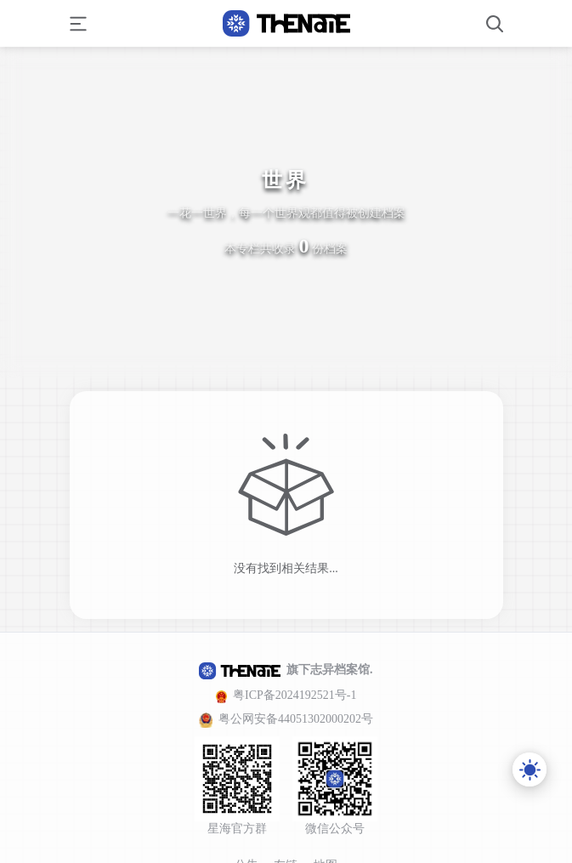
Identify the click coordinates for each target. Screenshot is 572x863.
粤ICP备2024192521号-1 (294, 695)
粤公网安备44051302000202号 (295, 719)
